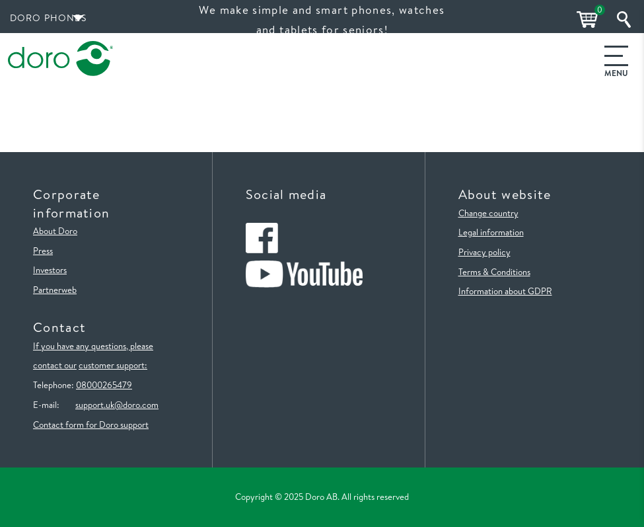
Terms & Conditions (494, 272)
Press (43, 251)
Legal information (491, 232)
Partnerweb (55, 290)
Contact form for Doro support (91, 424)
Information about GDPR (505, 291)
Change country (488, 213)
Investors (50, 270)
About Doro (55, 231)
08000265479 (104, 385)
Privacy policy (484, 252)
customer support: (113, 365)
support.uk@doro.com (117, 405)
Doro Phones (48, 17)
